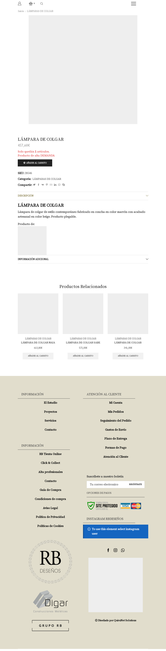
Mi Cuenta (115, 405)
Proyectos (50, 414)
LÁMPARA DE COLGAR (128, 344)
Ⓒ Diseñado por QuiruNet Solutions (115, 622)
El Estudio (50, 405)
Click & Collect (50, 465)
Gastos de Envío (115, 432)
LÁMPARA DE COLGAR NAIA (38, 344)
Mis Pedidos (116, 414)
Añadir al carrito (37, 163)
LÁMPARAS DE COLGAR (40, 11)
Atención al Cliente (115, 459)
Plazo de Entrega (115, 441)
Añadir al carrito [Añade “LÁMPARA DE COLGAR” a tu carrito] (128, 357)
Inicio (21, 11)
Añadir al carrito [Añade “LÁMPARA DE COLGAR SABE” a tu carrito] (83, 357)
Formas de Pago (115, 450)
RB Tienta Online (50, 456)
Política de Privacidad (50, 519)
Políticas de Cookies (50, 528)
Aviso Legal (50, 510)
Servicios (50, 423)
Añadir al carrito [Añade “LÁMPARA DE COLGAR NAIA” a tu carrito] (38, 357)
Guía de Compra (50, 492)
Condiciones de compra (50, 501)
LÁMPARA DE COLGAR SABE (83, 344)
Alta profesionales (50, 474)
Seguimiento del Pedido (115, 423)
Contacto (50, 432)
